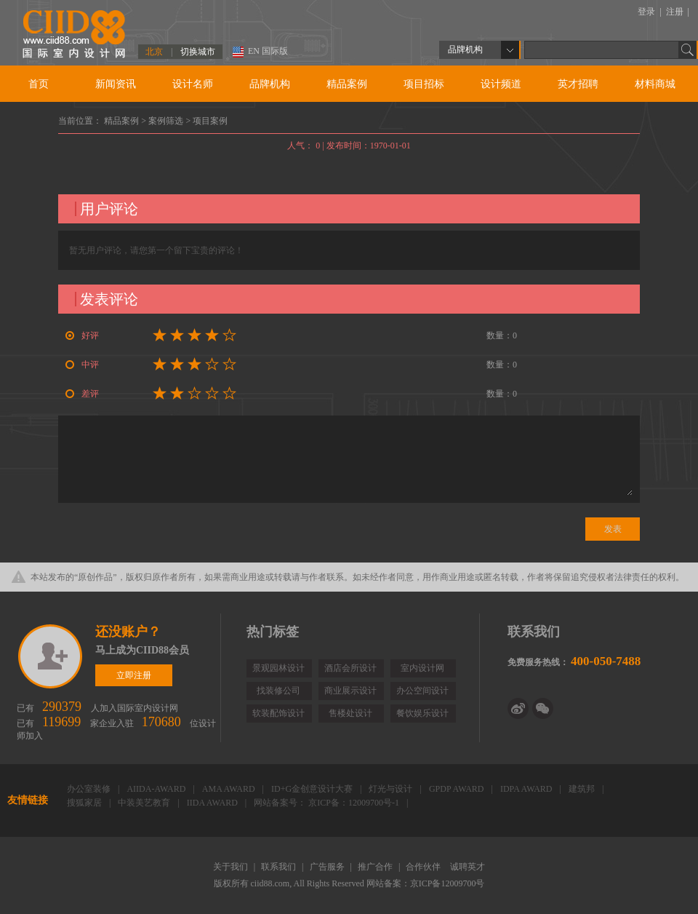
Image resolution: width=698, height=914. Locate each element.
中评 (82, 364)
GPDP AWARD (457, 789)
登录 (647, 12)
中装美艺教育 (145, 803)
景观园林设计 (278, 668)
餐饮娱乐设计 (422, 713)
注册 (676, 12)
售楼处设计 (350, 713)
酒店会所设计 (350, 668)
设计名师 (192, 84)
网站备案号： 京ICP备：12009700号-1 (327, 803)
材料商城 (655, 84)
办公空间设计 (422, 691)
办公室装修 (90, 789)
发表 (613, 529)
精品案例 (346, 84)
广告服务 (328, 867)
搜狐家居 (85, 803)
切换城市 (197, 52)
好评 (82, 335)
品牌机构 (269, 84)
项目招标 (424, 84)
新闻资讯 (115, 84)
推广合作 (376, 867)
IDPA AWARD (527, 789)
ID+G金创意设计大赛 (313, 789)
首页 (38, 84)
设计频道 (501, 84)
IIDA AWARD (213, 803)
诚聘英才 (467, 867)
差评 (82, 394)
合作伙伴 (424, 867)
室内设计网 (422, 668)
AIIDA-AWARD (157, 789)
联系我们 (279, 867)
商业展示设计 (350, 691)
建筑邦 (583, 789)
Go (687, 50)
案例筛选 (166, 121)
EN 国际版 (268, 51)
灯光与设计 (391, 789)
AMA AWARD (229, 789)
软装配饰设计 (278, 713)
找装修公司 (278, 691)
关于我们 (231, 867)
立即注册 (51, 656)
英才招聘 (578, 84)
